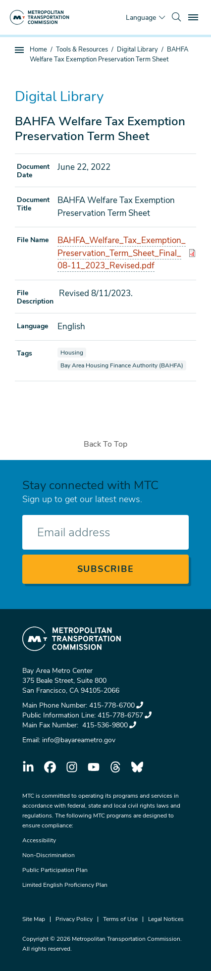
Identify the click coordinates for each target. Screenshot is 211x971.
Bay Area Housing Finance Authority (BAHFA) (121, 365)
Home (38, 49)
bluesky (137, 767)
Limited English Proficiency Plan (64, 885)
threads (115, 767)
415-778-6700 (116, 705)
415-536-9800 (108, 725)
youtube (94, 767)
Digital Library (137, 49)
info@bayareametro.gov (78, 740)
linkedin (28, 767)
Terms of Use (120, 919)
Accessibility (39, 840)
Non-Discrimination (48, 855)
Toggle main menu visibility (194, 16)
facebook (50, 767)
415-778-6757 (125, 715)
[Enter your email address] (105, 532)
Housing (73, 352)
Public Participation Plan (55, 870)
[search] (176, 17)
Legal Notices (166, 919)
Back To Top (105, 444)
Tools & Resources (82, 49)
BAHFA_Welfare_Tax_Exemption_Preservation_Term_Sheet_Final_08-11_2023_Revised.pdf (121, 253)
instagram (72, 767)
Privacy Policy (74, 919)
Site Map (33, 919)
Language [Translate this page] (141, 17)
